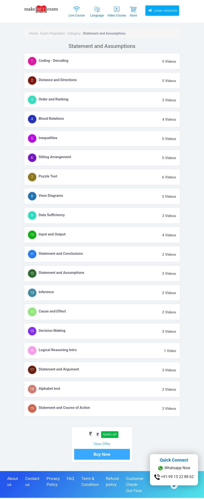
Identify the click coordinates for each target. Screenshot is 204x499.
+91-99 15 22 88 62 (174, 477)
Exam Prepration (52, 33)
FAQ (70, 479)
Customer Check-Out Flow (135, 485)
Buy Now (102, 455)
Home (33, 33)
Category (74, 33)
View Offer (102, 444)
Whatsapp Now (174, 468)
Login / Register (163, 11)
